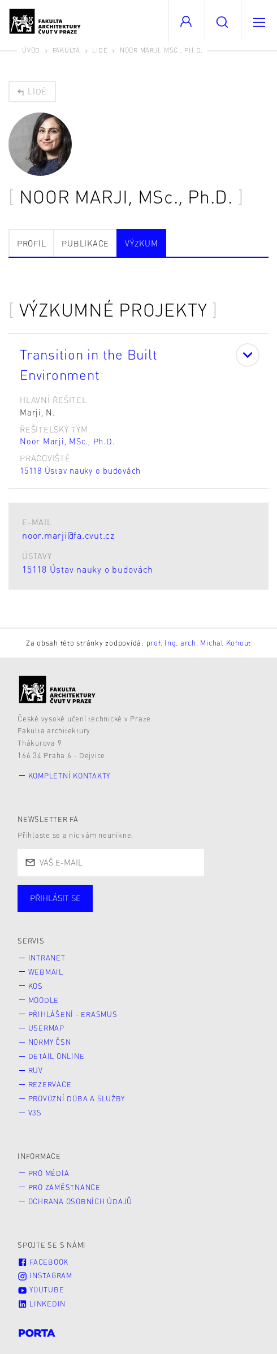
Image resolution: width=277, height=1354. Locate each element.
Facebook (43, 1261)
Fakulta (66, 50)
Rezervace (50, 1084)
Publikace (85, 243)
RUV (35, 1070)
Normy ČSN (49, 1041)
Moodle (43, 1000)
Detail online (56, 1056)
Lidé (99, 50)
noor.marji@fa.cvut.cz (68, 535)
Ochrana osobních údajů (80, 1201)
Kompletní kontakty (69, 775)
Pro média (49, 1173)
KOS (35, 985)
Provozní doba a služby (76, 1098)
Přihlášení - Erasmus (73, 1014)
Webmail (45, 971)
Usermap (46, 1027)
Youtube (41, 1289)
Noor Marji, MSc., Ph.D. (67, 441)
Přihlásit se (55, 898)
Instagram (45, 1275)
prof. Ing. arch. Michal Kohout (199, 642)
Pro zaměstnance (64, 1187)
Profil (31, 243)
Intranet (47, 957)
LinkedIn (42, 1303)
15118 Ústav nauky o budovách (80, 470)
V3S (35, 1112)
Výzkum (141, 243)
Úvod (31, 50)
